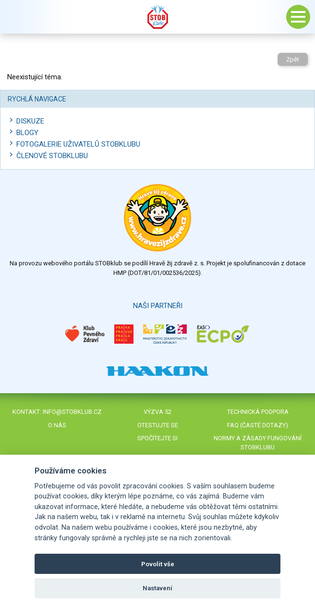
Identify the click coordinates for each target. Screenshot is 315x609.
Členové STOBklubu (52, 155)
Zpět (292, 59)
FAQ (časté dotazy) (257, 425)
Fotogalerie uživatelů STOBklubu (78, 144)
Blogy (27, 132)
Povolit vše (157, 564)
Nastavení (157, 588)
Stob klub (157, 17)
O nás (57, 425)
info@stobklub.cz (72, 411)
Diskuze (30, 121)
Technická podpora (258, 411)
